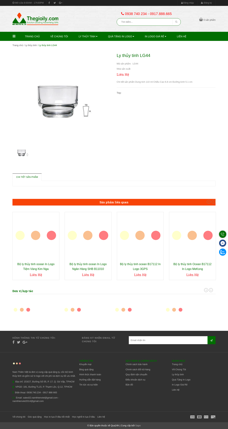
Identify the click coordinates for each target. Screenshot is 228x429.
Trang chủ (32, 36)
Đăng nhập (187, 3)
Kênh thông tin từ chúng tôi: (34, 338)
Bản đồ (129, 384)
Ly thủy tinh (88, 36)
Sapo (138, 425)
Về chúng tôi (18, 416)
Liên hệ (181, 36)
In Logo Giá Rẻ (155, 36)
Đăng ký (206, 3)
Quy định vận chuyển (136, 374)
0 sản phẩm (207, 20)
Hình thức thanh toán (90, 374)
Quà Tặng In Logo (121, 36)
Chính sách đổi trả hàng (138, 369)
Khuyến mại (85, 364)
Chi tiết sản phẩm (27, 177)
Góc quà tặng (35, 416)
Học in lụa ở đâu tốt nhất (57, 416)
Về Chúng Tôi (59, 36)
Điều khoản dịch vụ (135, 379)
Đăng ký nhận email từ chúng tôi (98, 340)
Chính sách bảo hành (136, 364)
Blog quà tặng (86, 369)
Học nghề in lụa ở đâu (83, 416)
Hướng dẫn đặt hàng (90, 379)
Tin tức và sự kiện (88, 384)
